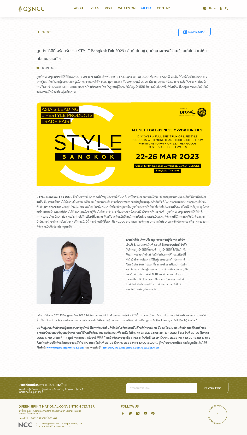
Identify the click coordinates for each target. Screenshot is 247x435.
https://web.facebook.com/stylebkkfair (131, 350)
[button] (221, 8)
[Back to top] (218, 414)
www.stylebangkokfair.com (65, 350)
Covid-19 (23, 418)
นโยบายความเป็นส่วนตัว (44, 418)
